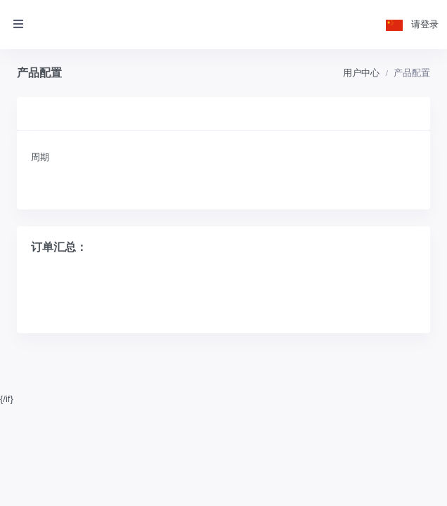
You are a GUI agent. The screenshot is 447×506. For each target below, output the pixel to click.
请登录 (425, 24)
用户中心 (361, 72)
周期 (40, 157)
